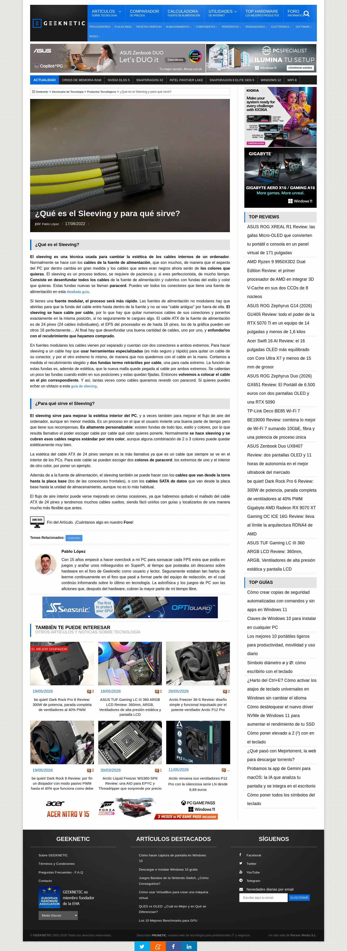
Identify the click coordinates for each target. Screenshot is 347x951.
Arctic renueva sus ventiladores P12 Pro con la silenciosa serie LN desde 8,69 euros (198, 787)
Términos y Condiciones (58, 874)
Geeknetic (43, 91)
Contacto (46, 891)
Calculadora (184, 13)
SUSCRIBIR (251, 916)
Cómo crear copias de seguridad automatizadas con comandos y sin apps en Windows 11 (280, 426)
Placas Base (123, 27)
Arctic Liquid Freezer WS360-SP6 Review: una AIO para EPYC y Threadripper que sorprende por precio (130, 790)
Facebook (251, 865)
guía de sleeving (85, 386)
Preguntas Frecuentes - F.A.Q (63, 882)
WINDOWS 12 (271, 80)
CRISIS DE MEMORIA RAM (81, 80)
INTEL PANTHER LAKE (186, 80)
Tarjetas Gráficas (149, 27)
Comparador (144, 13)
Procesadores (100, 27)
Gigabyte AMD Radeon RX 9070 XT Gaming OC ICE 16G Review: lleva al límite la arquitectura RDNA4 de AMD (278, 380)
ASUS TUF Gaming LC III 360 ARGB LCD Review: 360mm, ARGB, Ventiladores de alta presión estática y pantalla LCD (130, 709)
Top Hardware (262, 13)
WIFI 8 (292, 80)
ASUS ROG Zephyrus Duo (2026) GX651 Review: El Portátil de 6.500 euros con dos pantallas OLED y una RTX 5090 (281, 310)
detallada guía (79, 291)
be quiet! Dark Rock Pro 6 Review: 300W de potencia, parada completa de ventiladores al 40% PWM (62, 709)
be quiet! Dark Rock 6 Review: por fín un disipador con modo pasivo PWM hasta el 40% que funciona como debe (62, 790)
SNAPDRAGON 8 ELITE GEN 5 (231, 80)
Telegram (250, 891)
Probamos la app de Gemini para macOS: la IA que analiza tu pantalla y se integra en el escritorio (281, 529)
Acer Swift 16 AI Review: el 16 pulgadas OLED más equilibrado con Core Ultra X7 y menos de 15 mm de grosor (281, 294)
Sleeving (74, 538)
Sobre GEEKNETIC (55, 865)
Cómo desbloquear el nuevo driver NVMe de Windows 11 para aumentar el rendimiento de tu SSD (281, 491)
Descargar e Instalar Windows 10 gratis (171, 880)
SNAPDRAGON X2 (149, 80)
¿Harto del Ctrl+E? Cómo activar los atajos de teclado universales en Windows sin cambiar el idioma (281, 475)
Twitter (248, 874)
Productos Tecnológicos (108, 91)
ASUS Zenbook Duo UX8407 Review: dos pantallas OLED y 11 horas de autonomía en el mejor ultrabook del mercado (281, 348)
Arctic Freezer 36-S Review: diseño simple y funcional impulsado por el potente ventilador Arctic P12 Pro (198, 706)
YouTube (250, 882)
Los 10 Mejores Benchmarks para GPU (171, 930)
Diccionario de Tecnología (70, 91)
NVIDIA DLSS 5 (119, 80)
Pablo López (53, 224)
